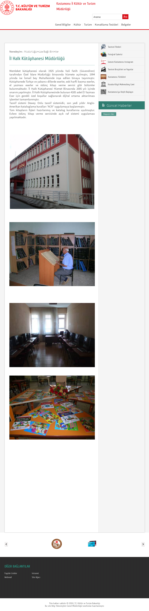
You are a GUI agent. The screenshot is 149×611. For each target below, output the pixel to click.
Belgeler (126, 24)
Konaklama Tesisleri (106, 24)
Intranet (35, 573)
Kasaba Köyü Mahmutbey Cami (117, 84)
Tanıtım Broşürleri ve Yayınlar (116, 69)
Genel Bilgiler (63, 24)
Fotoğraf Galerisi (111, 54)
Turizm (88, 24)
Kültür (77, 24)
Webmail (8, 577)
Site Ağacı (36, 577)
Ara (125, 16)
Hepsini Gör (108, 114)
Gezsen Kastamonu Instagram (116, 61)
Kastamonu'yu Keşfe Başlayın (116, 91)
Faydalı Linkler (10, 573)
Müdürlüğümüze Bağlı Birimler (41, 51)
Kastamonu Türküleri (113, 76)
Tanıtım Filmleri (110, 46)
